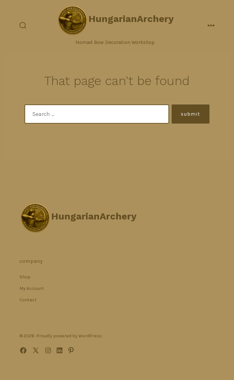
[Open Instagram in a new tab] (48, 350)
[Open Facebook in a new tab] (23, 350)
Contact (28, 300)
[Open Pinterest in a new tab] (71, 350)
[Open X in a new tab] (36, 350)
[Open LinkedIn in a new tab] (59, 350)
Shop (25, 277)
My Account (31, 288)
